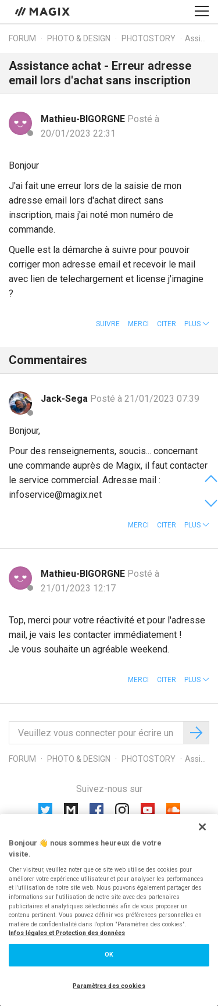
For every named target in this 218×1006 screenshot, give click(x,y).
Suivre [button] (108, 324)
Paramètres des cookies (109, 986)
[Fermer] (202, 827)
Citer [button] (166, 324)
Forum (22, 38)
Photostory (148, 38)
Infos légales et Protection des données (67, 933)
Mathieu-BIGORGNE (84, 118)
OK (109, 954)
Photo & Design (78, 38)
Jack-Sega (65, 398)
